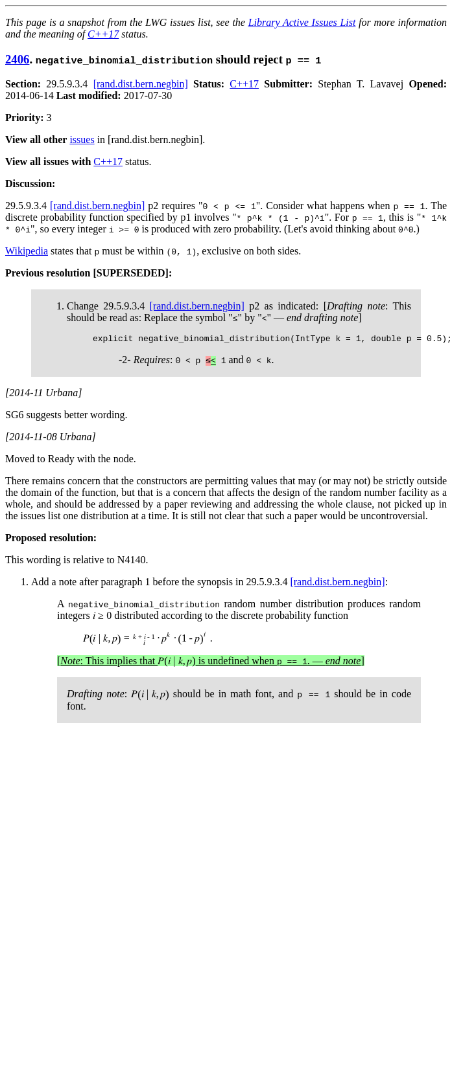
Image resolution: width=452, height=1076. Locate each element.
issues (81, 139)
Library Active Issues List (302, 22)
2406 (17, 59)
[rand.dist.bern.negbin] (140, 83)
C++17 (103, 33)
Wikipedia (26, 250)
